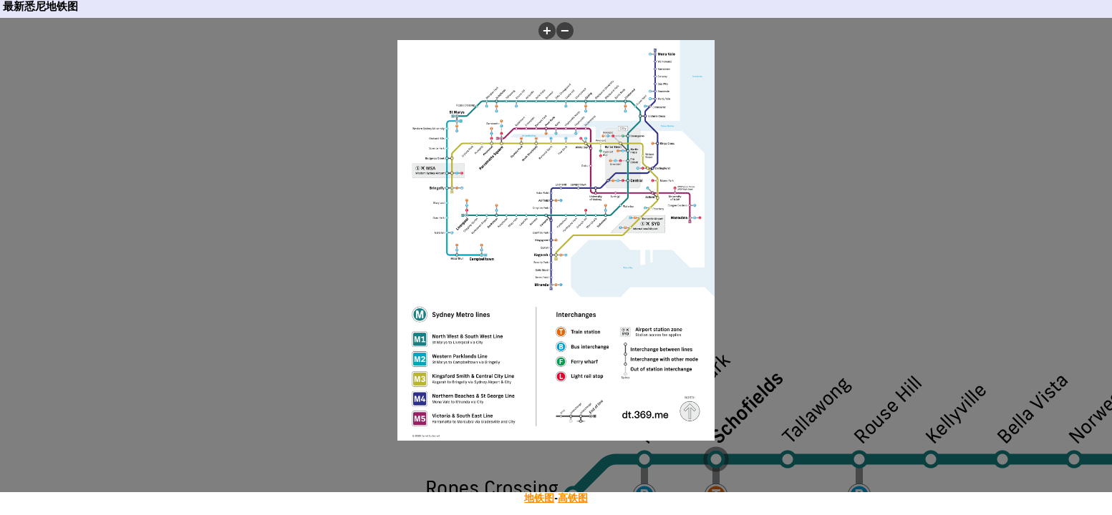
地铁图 (539, 498)
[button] (547, 30)
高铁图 (573, 498)
